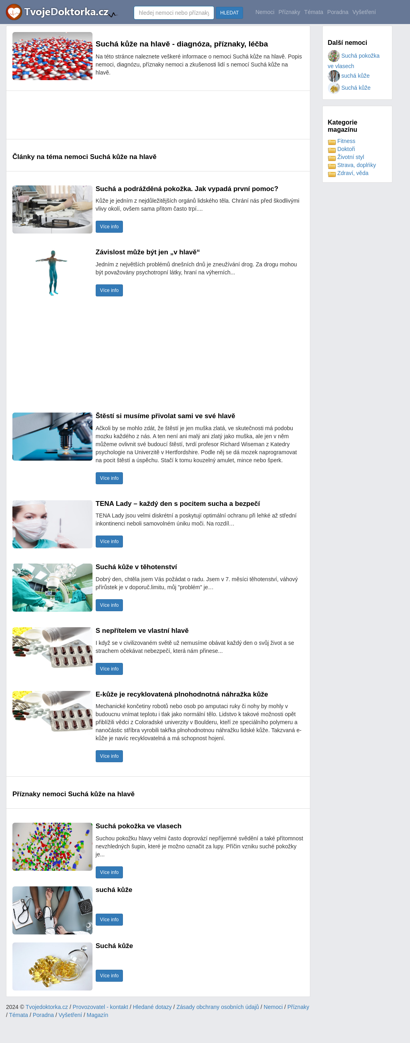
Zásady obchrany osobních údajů (218, 1007)
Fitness (342, 141)
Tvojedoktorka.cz (47, 1007)
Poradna (337, 12)
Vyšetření (364, 12)
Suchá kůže (349, 88)
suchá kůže (349, 75)
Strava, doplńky (352, 165)
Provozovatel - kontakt (101, 1007)
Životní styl (346, 157)
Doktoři (341, 149)
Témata (313, 12)
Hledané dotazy (152, 1007)
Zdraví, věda (348, 173)
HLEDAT (229, 13)
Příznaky (289, 12)
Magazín (98, 1015)
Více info (109, 227)
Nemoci (264, 12)
